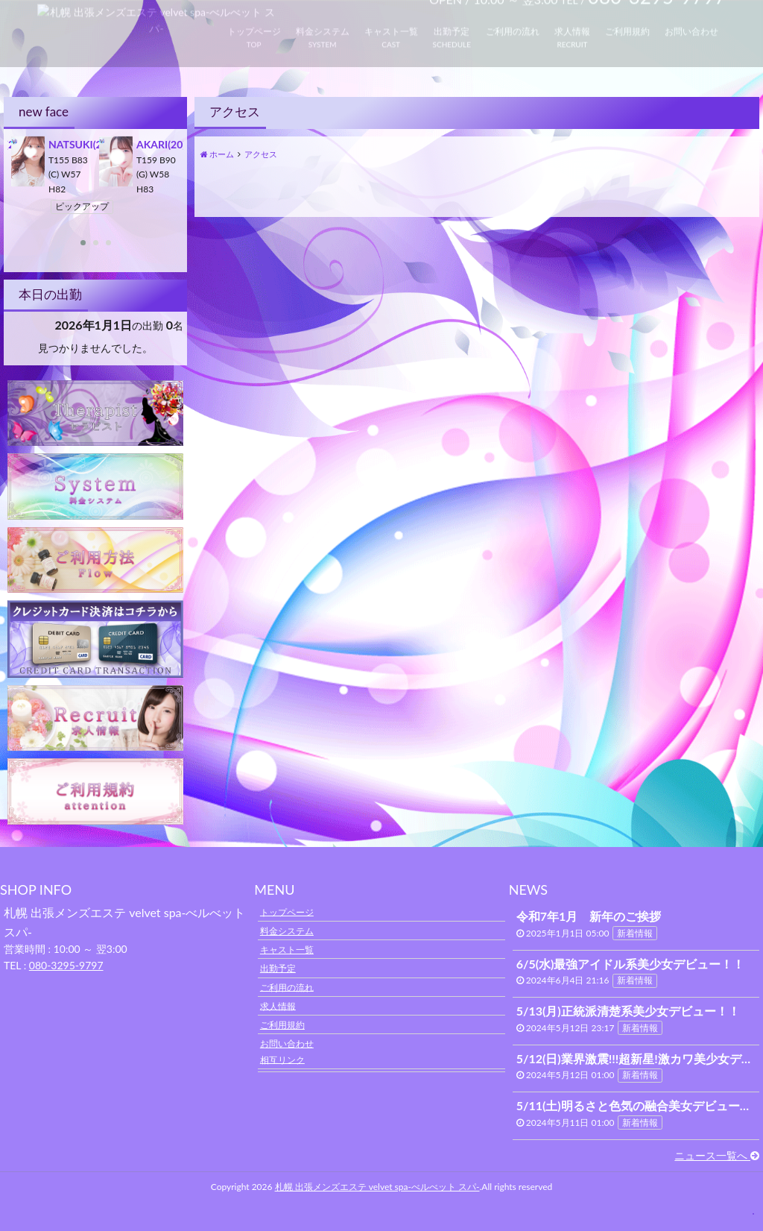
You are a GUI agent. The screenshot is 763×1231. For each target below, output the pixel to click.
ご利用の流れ (287, 986)
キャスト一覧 (287, 949)
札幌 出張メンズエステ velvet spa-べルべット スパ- (377, 1186)
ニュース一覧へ (716, 1155)
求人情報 (278, 1005)
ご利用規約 (282, 1024)
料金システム (287, 930)
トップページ (287, 911)
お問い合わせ (287, 1043)
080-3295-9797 (66, 965)
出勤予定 (278, 968)
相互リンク (282, 1059)
